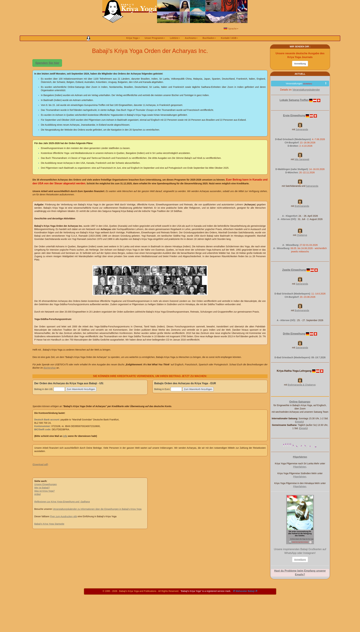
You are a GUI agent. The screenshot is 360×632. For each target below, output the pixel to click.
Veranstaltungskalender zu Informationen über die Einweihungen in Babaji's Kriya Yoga (97, 509)
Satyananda (302, 129)
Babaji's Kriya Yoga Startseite (49, 524)
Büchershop (49, 367)
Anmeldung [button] (300, 559)
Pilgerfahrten (299, 466)
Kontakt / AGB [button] (229, 38)
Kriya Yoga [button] (133, 38)
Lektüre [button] (175, 38)
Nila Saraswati (302, 159)
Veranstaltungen (306, 83)
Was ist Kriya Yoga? (44, 491)
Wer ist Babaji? (42, 487)
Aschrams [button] (191, 38)
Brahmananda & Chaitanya (301, 384)
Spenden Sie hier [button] (47, 63)
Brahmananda (302, 206)
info (65, 436)
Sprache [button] (230, 29)
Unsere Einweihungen (45, 484)
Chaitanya (302, 235)
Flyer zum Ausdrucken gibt (63, 516)
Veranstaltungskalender (306, 89)
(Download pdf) (40, 464)
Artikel (37, 494)
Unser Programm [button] (155, 38)
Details (299, 421)
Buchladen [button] (209, 38)
